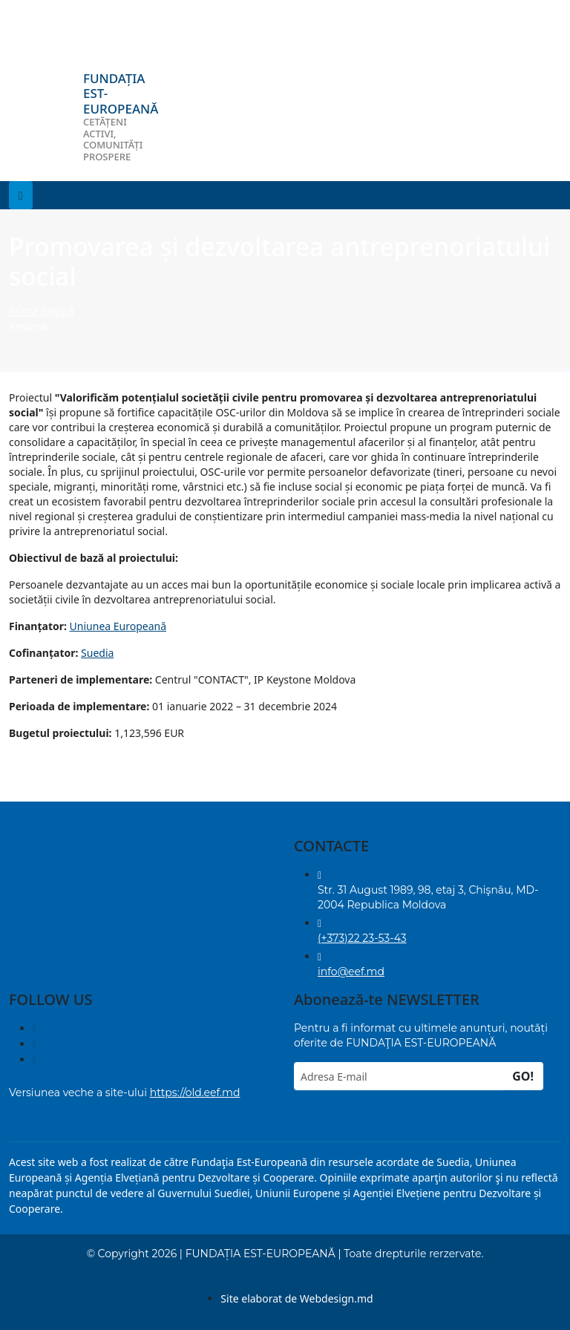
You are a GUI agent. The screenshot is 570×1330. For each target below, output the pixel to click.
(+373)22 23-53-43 (362, 938)
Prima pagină (41, 311)
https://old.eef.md (195, 1092)
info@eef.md (351, 971)
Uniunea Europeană (118, 626)
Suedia (97, 653)
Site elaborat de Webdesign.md (296, 1298)
